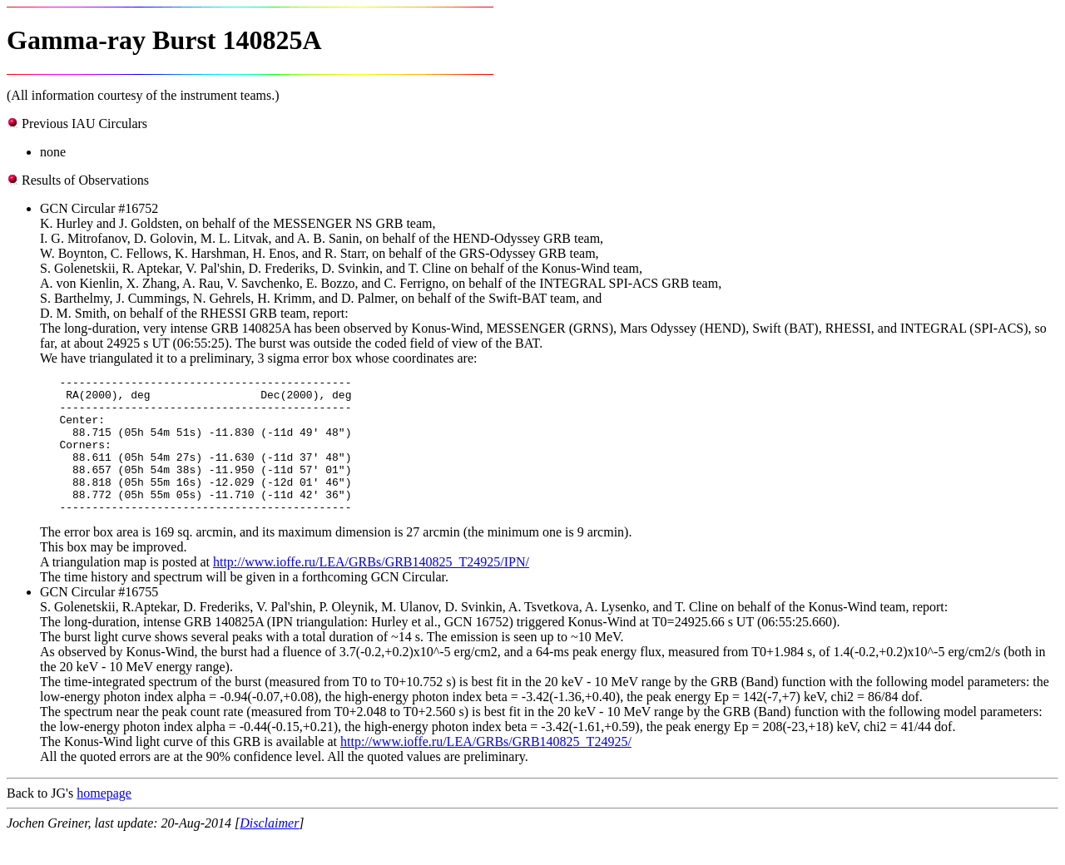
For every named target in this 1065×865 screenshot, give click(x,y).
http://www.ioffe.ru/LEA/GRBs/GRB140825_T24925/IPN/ (371, 589)
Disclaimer (269, 850)
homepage (104, 820)
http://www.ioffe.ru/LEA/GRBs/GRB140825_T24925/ (486, 769)
